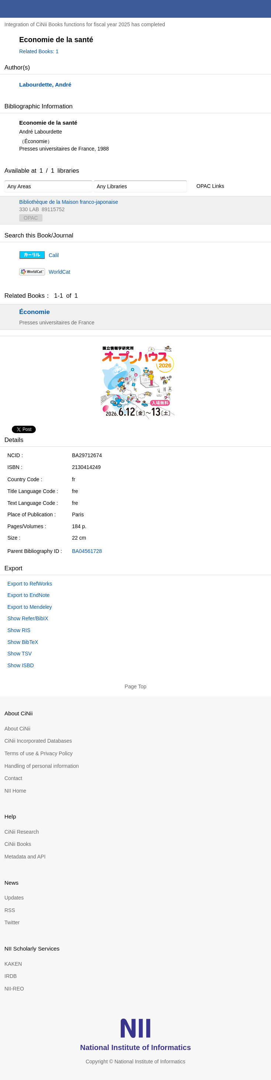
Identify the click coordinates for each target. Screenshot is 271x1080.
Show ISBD (20, 665)
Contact (13, 778)
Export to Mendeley (29, 607)
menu (262, 9)
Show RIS (18, 630)
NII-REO (14, 989)
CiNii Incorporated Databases (38, 741)
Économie (34, 311)
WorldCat (59, 272)
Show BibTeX (22, 642)
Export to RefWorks (29, 584)
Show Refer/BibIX (27, 618)
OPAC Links (206, 186)
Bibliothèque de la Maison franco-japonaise (68, 202)
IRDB (10, 976)
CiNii (32, 9)
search (244, 9)
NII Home (15, 791)
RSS (9, 910)
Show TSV (19, 654)
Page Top (136, 686)
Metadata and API (24, 857)
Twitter (12, 922)
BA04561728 (87, 551)
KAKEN (13, 964)
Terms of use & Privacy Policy (38, 753)
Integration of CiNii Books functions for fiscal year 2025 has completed (84, 24)
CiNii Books (17, 844)
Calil (54, 255)
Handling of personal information (41, 766)
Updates (14, 898)
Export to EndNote (28, 595)
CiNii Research (21, 832)
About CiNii (17, 729)
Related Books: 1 (39, 51)
